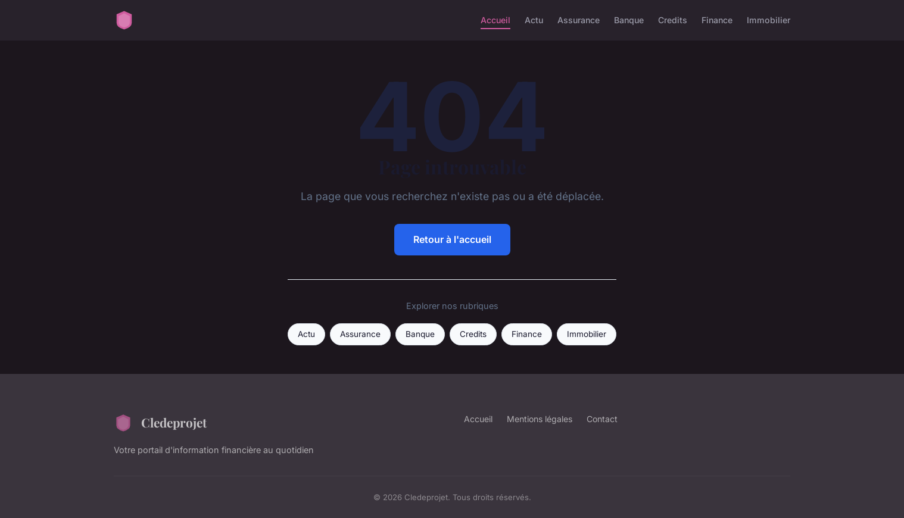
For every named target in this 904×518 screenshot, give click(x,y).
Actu (534, 20)
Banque (629, 20)
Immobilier (768, 20)
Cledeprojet (160, 422)
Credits (672, 20)
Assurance (578, 20)
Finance (717, 20)
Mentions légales (539, 419)
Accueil (495, 20)
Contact (602, 419)
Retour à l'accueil (452, 239)
